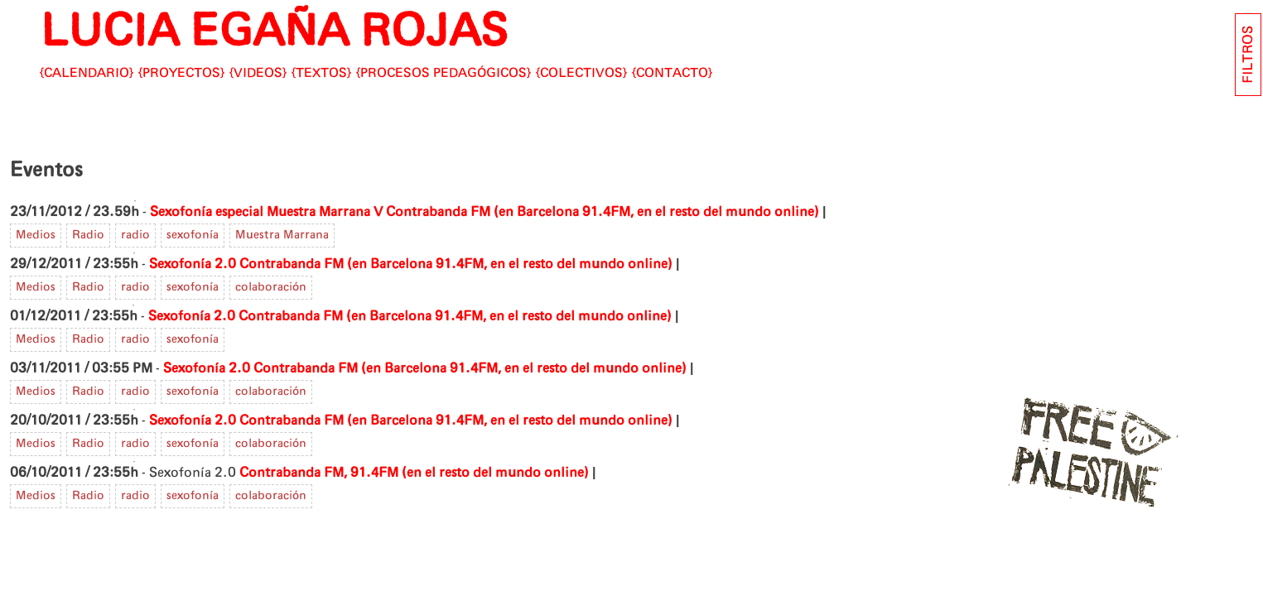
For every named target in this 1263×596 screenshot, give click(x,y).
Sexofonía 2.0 (192, 264)
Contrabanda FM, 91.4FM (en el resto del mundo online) (414, 472)
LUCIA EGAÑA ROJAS (274, 32)
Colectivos (581, 73)
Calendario (86, 73)
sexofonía (192, 235)
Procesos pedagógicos (443, 73)
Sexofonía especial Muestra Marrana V (266, 212)
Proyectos (181, 73)
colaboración (270, 287)
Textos (321, 73)
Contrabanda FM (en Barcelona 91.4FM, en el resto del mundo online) (602, 212)
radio (135, 235)
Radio (88, 235)
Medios (35, 235)
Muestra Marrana (282, 235)
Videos (258, 73)
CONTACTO (672, 73)
